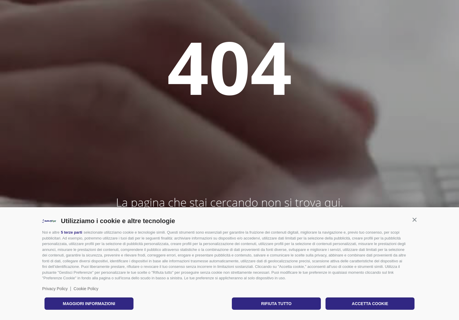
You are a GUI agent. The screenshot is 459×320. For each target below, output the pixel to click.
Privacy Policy (55, 288)
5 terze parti (71, 232)
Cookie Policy (85, 288)
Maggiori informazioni (89, 303)
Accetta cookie (370, 303)
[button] (414, 219)
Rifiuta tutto (276, 303)
